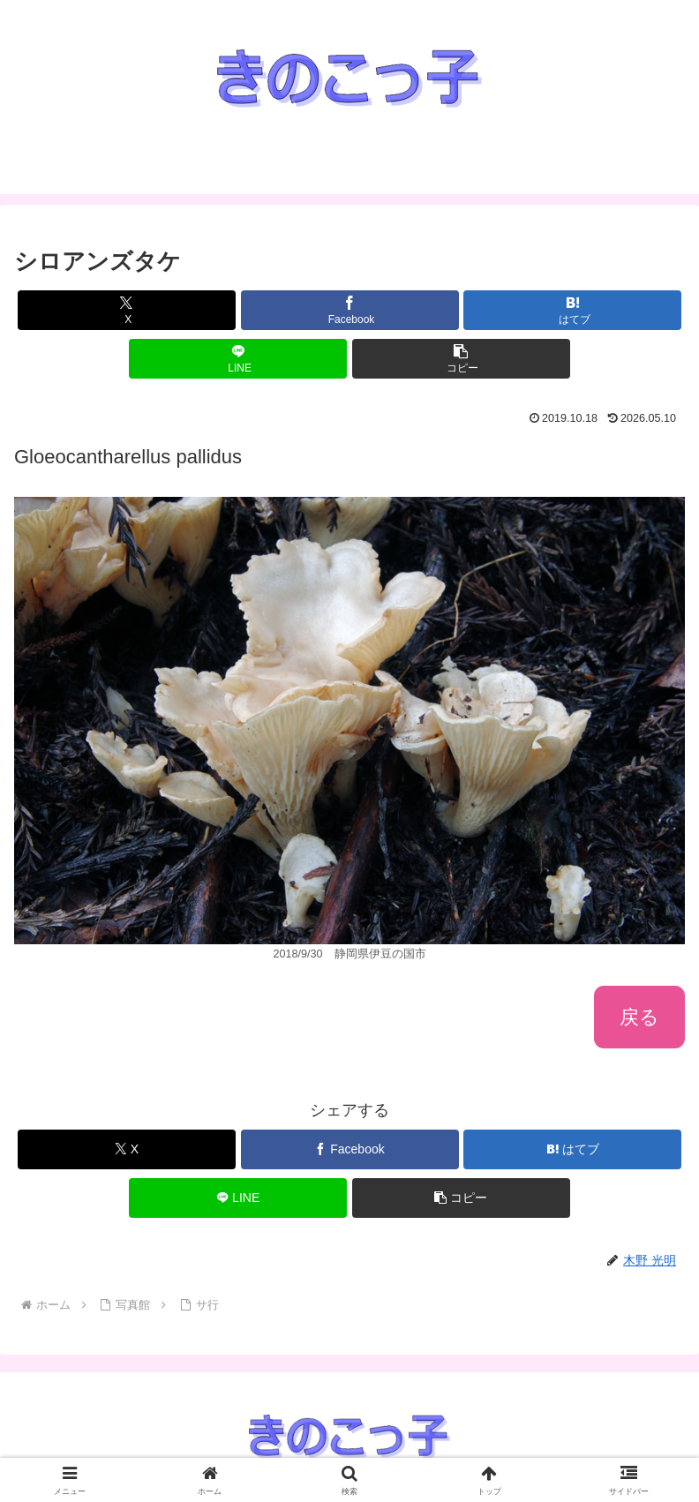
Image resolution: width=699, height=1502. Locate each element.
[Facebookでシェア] (350, 310)
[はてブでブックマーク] (572, 310)
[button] (461, 359)
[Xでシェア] (127, 310)
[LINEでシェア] (238, 359)
